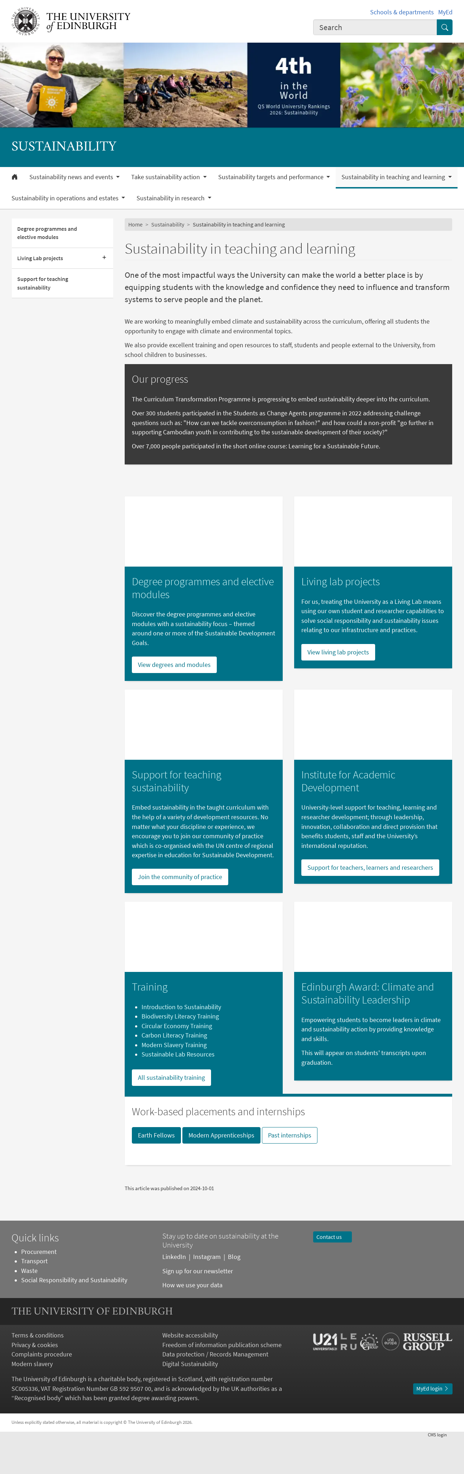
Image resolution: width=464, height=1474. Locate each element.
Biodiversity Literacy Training (180, 1052)
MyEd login (432, 1424)
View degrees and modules (174, 700)
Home (135, 224)
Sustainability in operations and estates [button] (65, 198)
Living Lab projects (40, 258)
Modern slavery (32, 1399)
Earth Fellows (156, 1171)
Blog (234, 1293)
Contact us (332, 1272)
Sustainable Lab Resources (178, 1090)
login (440, 1470)
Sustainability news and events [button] (72, 177)
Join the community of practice (180, 912)
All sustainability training (171, 1113)
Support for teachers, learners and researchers (370, 903)
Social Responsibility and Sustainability (74, 1316)
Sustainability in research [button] (171, 198)
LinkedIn (174, 1293)
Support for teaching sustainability (42, 283)
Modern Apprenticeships (221, 1171)
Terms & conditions (37, 1371)
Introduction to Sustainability (181, 1042)
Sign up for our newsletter (198, 1307)
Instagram (207, 1293)
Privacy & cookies (34, 1380)
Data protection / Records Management (215, 1390)
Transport (34, 1297)
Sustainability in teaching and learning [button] (393, 177)
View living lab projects (338, 687)
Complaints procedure (41, 1390)
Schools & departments (402, 12)
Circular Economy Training (177, 1061)
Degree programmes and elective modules (47, 232)
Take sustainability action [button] (166, 177)
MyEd (445, 12)
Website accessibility (190, 1371)
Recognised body (37, 1434)
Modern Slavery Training (174, 1080)
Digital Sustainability (190, 1399)
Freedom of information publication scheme (222, 1380)
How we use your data (192, 1321)
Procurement (39, 1287)
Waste (29, 1306)
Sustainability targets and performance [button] (271, 177)
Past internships (289, 1171)
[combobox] (375, 27)
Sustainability (167, 224)
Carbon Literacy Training (174, 1071)
